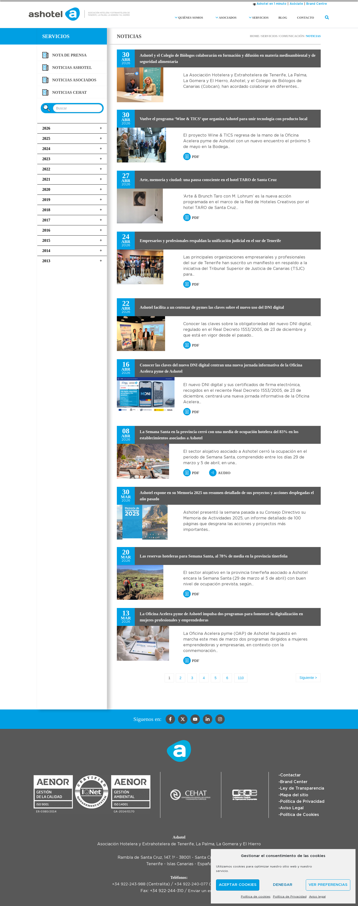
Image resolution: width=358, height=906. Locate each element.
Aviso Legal (292, 808)
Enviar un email (202, 891)
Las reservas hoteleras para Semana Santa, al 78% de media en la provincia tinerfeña (221, 556)
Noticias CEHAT (69, 92)
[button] (192, 17)
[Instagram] (220, 719)
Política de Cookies (299, 815)
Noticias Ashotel (72, 67)
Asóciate (296, 3)
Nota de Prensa (69, 55)
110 (238, 678)
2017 (72, 220)
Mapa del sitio (294, 795)
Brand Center (294, 782)
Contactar (290, 775)
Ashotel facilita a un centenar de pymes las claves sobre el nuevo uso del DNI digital (219, 307)
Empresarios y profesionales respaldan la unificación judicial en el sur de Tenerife (217, 240)
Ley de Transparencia (302, 788)
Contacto (307, 17)
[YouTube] (195, 719)
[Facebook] (170, 719)
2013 (72, 261)
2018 (72, 210)
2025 (72, 138)
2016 (72, 230)
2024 (72, 149)
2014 (72, 251)
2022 (72, 169)
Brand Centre (316, 3)
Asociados (239, 17)
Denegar (282, 885)
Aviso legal (317, 896)
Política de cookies (255, 896)
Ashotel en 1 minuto (271, 3)
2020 (72, 189)
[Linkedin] (207, 719)
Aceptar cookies (238, 885)
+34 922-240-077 (191, 884)
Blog (288, 17)
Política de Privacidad (290, 896)
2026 (72, 128)
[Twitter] (182, 719)
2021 (72, 179)
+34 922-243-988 (128, 884)
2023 (72, 159)
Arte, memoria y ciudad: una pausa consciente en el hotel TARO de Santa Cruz (215, 179)
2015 (72, 240)
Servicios (267, 17)
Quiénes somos (205, 17)
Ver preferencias (328, 885)
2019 (72, 200)
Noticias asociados (74, 80)
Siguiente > (308, 678)
